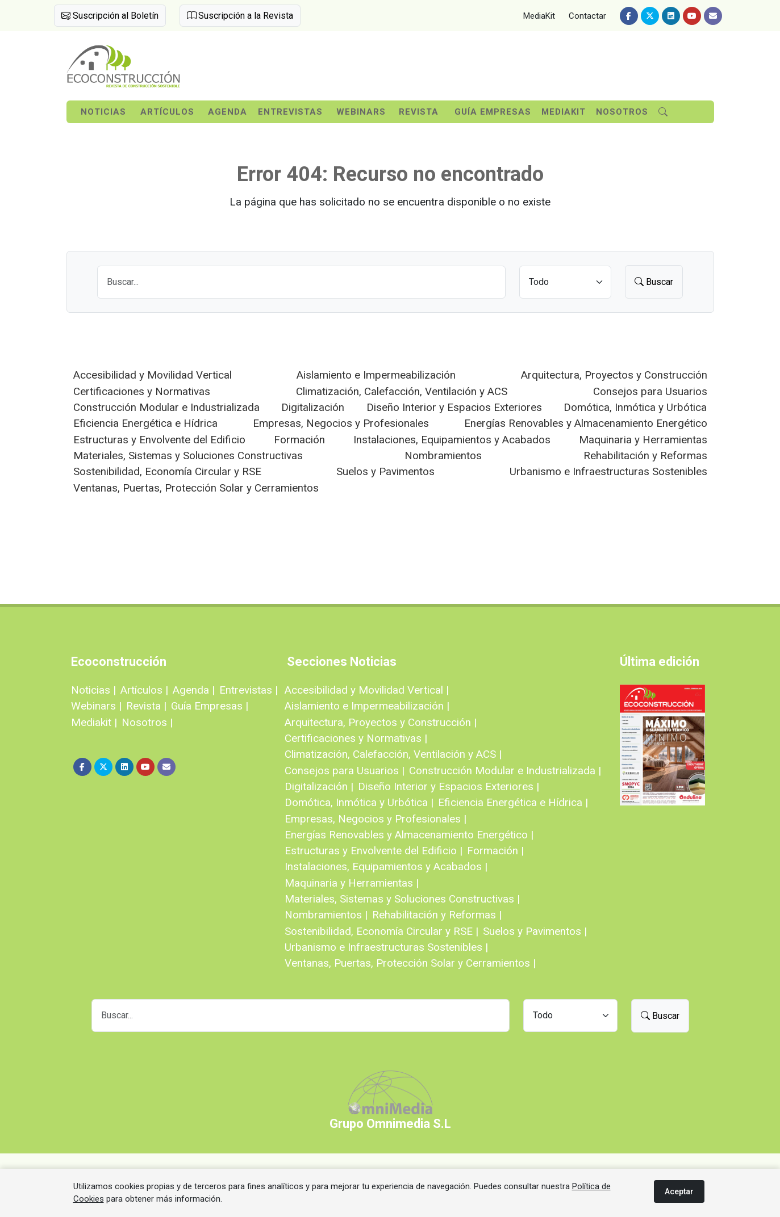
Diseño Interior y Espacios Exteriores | (448, 786)
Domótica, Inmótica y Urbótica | (359, 802)
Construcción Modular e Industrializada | (505, 770)
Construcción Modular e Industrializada (166, 407)
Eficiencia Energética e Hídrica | (513, 802)
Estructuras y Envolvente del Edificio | (373, 850)
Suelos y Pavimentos (385, 471)
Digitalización (312, 407)
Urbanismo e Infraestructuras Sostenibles (608, 471)
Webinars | (96, 705)
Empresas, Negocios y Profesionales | (375, 818)
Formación (299, 439)
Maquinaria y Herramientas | (352, 882)
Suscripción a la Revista (240, 16)
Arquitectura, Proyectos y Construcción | (381, 722)
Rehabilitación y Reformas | (437, 914)
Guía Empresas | (209, 705)
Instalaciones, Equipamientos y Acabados (451, 439)
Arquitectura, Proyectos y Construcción (614, 374)
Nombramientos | (326, 914)
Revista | (146, 705)
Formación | (495, 850)
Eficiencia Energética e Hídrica (145, 423)
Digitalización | (319, 786)
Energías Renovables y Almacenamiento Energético (585, 423)
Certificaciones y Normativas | (356, 738)
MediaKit (539, 16)
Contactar (587, 16)
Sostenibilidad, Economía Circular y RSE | (381, 931)
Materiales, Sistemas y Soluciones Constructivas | (402, 898)
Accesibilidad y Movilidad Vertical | (367, 689)
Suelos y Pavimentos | (535, 931)
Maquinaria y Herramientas (643, 439)
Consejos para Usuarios (650, 391)
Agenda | (194, 689)
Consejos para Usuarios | (344, 770)
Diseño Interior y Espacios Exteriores (454, 407)
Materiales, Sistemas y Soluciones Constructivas (188, 455)
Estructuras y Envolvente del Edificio (159, 439)
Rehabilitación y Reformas (645, 455)
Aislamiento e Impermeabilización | (367, 705)
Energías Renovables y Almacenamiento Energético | (409, 834)
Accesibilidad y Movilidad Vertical (152, 374)
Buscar (654, 282)
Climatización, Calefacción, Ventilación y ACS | (393, 754)
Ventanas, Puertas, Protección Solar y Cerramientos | (410, 963)
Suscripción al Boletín (109, 16)
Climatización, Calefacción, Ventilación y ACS (401, 391)
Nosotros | (147, 722)
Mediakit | (94, 722)
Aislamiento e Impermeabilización (376, 374)
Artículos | (144, 689)
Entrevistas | (248, 689)
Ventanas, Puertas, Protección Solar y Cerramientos (196, 487)
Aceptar (679, 1191)
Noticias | (93, 689)
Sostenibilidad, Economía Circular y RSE (167, 471)
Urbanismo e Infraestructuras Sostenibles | (386, 947)
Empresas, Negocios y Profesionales (341, 423)
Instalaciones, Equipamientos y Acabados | (386, 866)
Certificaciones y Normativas (141, 391)
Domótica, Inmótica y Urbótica (635, 407)
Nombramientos (443, 455)
